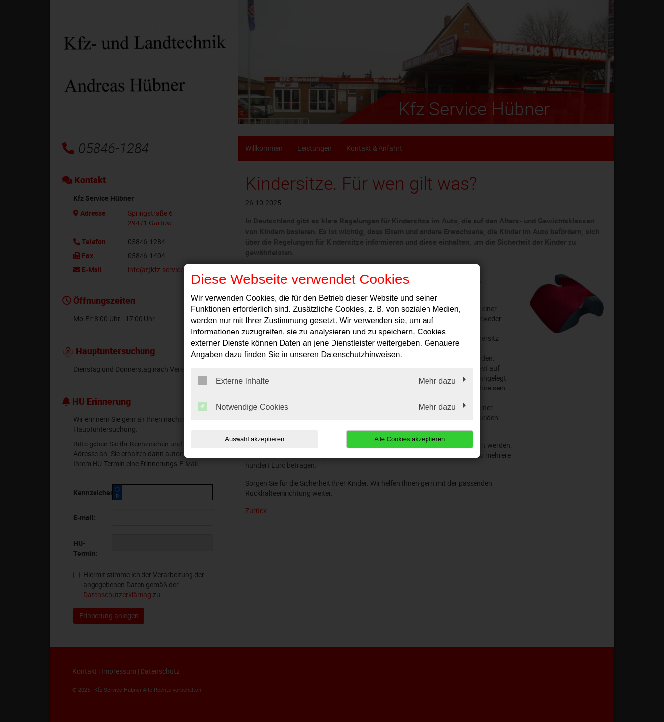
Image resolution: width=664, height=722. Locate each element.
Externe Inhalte (233, 380)
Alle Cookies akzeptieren (409, 439)
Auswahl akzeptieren (254, 439)
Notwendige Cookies (243, 406)
